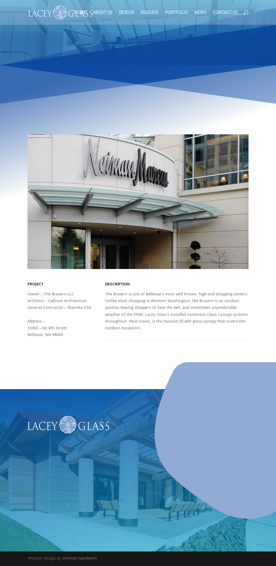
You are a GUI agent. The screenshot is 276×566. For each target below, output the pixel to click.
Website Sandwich (79, 558)
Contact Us (225, 13)
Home (80, 13)
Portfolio (176, 13)
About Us (102, 13)
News (200, 13)
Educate (149, 13)
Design (126, 13)
